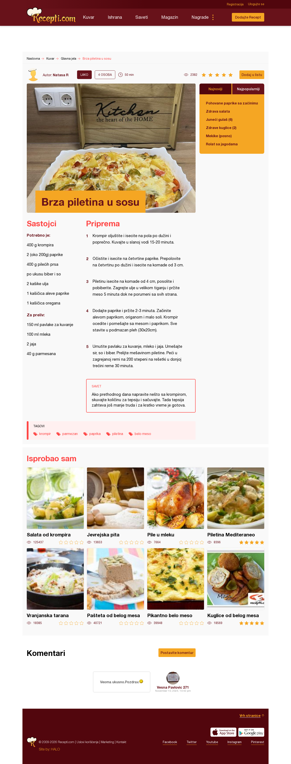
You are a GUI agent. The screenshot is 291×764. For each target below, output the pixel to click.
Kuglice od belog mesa (235, 586)
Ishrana (115, 17)
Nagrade (200, 17)
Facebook (170, 742)
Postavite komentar (177, 653)
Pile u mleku (175, 505)
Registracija (235, 4)
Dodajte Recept (248, 17)
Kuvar (88, 17)
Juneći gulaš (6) (219, 119)
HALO (55, 749)
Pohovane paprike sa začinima (232, 103)
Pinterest (257, 742)
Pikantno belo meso (175, 586)
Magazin (169, 17)
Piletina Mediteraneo (235, 505)
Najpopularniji (248, 89)
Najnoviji (215, 89)
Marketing (107, 742)
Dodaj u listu (252, 75)
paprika (95, 434)
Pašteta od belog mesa (115, 586)
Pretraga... (221, 17)
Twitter (192, 742)
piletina (117, 434)
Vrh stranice (250, 715)
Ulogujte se (256, 4)
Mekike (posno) (219, 136)
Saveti (141, 17)
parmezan (70, 434)
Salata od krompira (55, 505)
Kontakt (121, 742)
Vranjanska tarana (55, 586)
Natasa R (60, 75)
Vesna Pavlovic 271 (173, 687)
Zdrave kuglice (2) (221, 128)
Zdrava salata (218, 111)
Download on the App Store (223, 732)
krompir (45, 434)
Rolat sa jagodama (222, 144)
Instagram (235, 742)
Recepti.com (51, 15)
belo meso (143, 434)
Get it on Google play (251, 732)
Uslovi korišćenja (87, 742)
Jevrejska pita (115, 505)
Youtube (212, 742)
